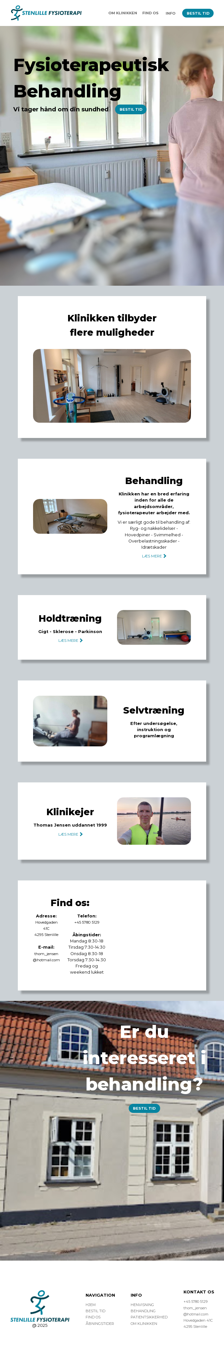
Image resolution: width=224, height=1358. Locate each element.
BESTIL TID (197, 13)
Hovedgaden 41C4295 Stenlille (46, 928)
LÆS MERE (154, 556)
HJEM (90, 1304)
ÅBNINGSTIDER (99, 1323)
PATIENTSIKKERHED (149, 1317)
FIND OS (149, 13)
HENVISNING (142, 1304)
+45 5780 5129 (87, 922)
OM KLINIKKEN (121, 13)
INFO (170, 13)
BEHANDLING (143, 1311)
